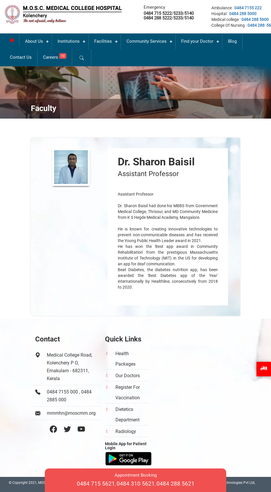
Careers (54, 56)
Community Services (146, 41)
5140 (189, 13)
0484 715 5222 (158, 13)
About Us (34, 41)
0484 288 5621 (175, 483)
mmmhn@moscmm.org (71, 413)
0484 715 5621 (96, 483)
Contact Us (21, 57)
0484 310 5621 (136, 483)
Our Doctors (127, 375)
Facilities (103, 41)
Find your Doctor (197, 41)
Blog (232, 41)
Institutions (69, 41)
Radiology (125, 431)
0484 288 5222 (158, 18)
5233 (178, 13)
